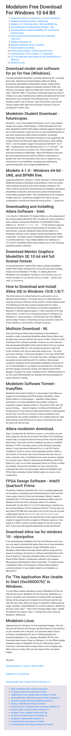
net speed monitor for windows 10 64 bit (28, 692)
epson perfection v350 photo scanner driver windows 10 (35, 698)
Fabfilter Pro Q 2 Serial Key (17, 674)
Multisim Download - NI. (21, 42)
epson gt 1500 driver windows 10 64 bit (28, 704)
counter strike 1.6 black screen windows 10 (30, 709)
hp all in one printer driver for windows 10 (29, 715)
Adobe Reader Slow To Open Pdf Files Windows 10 (28, 682)
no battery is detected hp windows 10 (27, 718)
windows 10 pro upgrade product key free (29, 712)
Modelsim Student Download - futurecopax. (30, 21)
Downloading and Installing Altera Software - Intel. (32, 27)
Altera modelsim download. (23, 48)
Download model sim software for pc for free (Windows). (36, 18)
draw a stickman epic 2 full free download (29, 689)
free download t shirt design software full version (32, 724)
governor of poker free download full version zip (32, 701)
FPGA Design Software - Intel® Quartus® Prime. (32, 51)
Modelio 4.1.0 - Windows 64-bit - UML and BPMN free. (34, 24)
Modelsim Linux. (18, 62)
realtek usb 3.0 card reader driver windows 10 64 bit (33, 695)
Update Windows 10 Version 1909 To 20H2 (24, 666)
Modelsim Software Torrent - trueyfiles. (28, 45)
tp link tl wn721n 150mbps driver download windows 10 (35, 707)
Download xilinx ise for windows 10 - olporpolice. (32, 54)
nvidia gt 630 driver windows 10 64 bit (27, 721)
